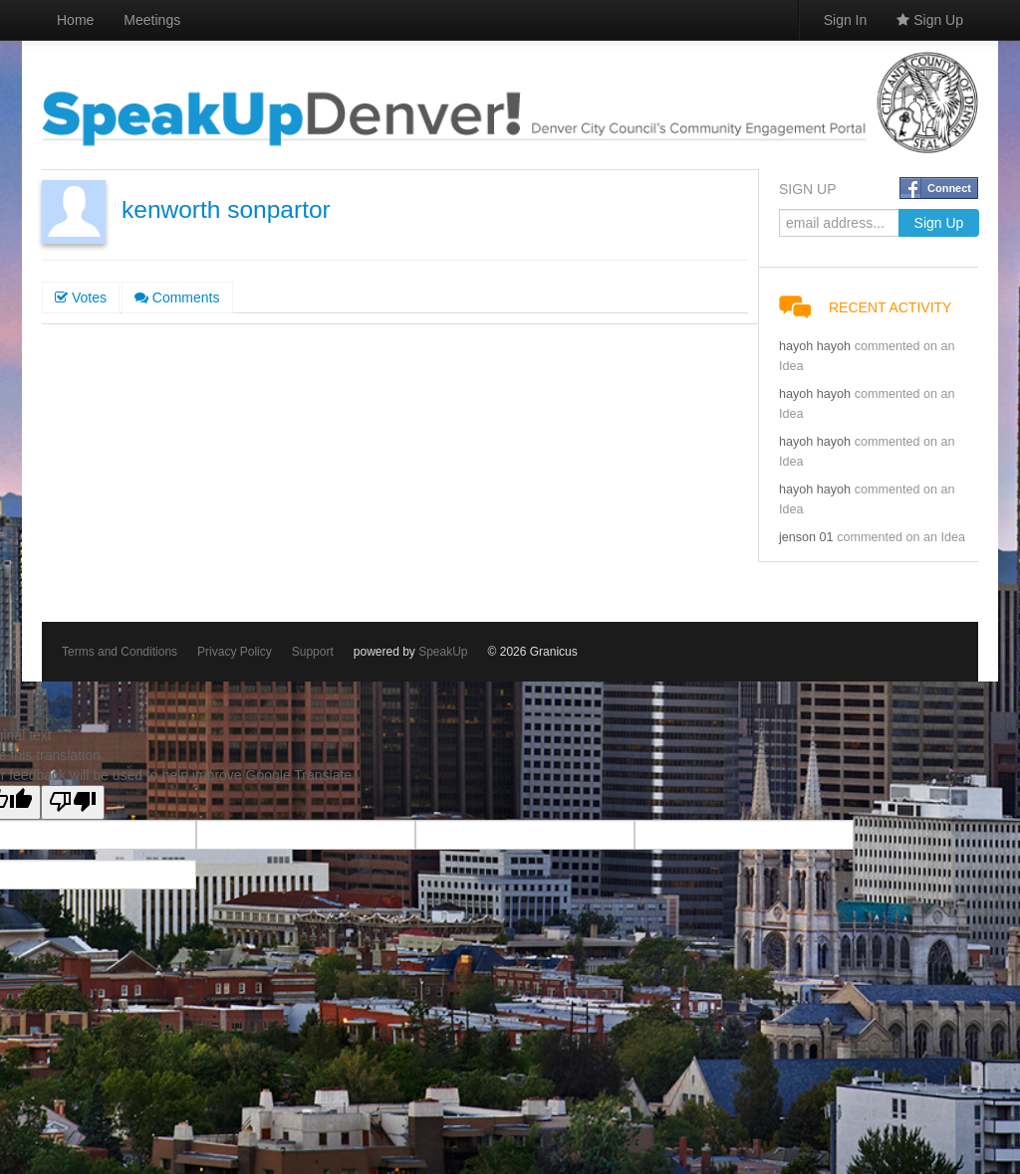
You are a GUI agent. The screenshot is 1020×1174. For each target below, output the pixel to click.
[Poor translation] (73, 802)
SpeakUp (442, 652)
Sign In (846, 20)
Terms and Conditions (119, 652)
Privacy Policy (234, 652)
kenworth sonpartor (226, 209)
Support (313, 652)
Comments (177, 297)
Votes (81, 297)
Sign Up (929, 20)
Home (75, 20)
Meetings (152, 20)
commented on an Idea (901, 537)
